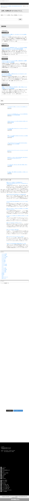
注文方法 (3, 475)
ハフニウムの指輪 (4, 264)
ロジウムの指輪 (4, 271)
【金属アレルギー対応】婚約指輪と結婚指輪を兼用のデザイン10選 (16, 243)
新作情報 (3, 274)
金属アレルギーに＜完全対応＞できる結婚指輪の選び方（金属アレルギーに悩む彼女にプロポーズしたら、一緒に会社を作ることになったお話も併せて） (17, 183)
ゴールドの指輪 (4, 255)
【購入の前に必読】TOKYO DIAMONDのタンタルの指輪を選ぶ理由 (16, 194)
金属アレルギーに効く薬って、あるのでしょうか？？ (14, 222)
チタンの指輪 (3, 260)
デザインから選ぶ (4, 481)
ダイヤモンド (3, 259)
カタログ (3, 471)
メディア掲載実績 (4, 491)
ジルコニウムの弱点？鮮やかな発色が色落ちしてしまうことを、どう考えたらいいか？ (17, 202)
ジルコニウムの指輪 (4, 256)
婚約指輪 (3, 273)
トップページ (4, 467)
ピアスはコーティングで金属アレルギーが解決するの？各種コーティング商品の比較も (17, 216)
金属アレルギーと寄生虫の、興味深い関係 (12, 229)
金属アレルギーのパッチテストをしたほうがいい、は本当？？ (15, 236)
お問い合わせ (4, 478)
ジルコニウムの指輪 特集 (6, 487)
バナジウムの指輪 (4, 265)
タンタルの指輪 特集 (5, 484)
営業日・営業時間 (4, 480)
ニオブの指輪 (3, 261)
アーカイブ (2, 283)
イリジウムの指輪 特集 (5, 488)
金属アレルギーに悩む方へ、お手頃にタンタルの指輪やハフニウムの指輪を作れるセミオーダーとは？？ (17, 209)
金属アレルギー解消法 (5, 472)
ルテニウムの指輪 (4, 269)
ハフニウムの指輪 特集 (5, 485)
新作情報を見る (16, 499)
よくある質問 (4, 474)
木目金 (3, 275)
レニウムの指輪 (4, 270)
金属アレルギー (4, 278)
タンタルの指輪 (4, 257)
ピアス (3, 266)
